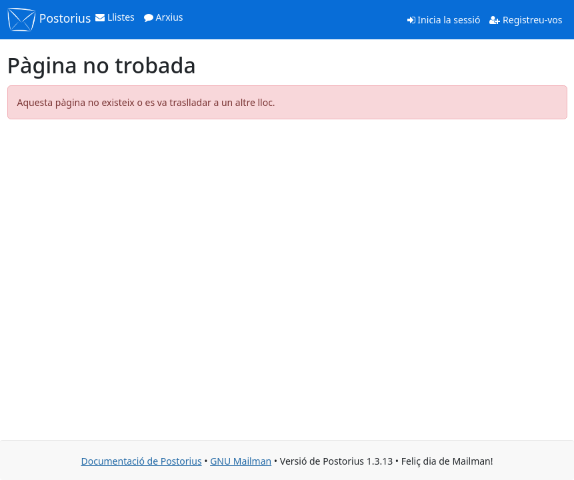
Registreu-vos (525, 19)
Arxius (163, 17)
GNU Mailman (240, 461)
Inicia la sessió (444, 19)
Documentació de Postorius (141, 461)
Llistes (115, 17)
